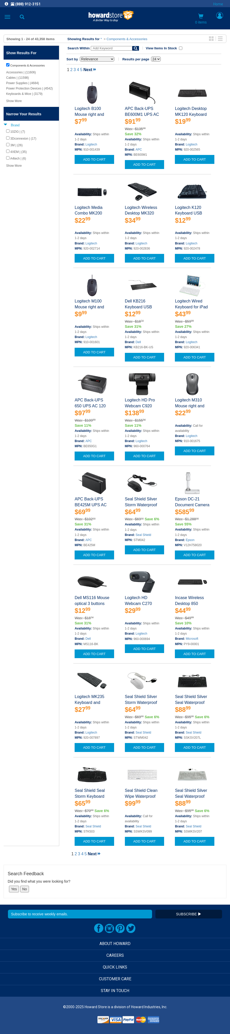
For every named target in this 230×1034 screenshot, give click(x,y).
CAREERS (115, 955)
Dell (138, 342)
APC (139, 149)
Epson (190, 540)
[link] (83, 1021)
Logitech (91, 144)
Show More (14, 101)
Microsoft (192, 638)
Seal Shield (143, 535)
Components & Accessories (127, 39)
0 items (201, 19)
